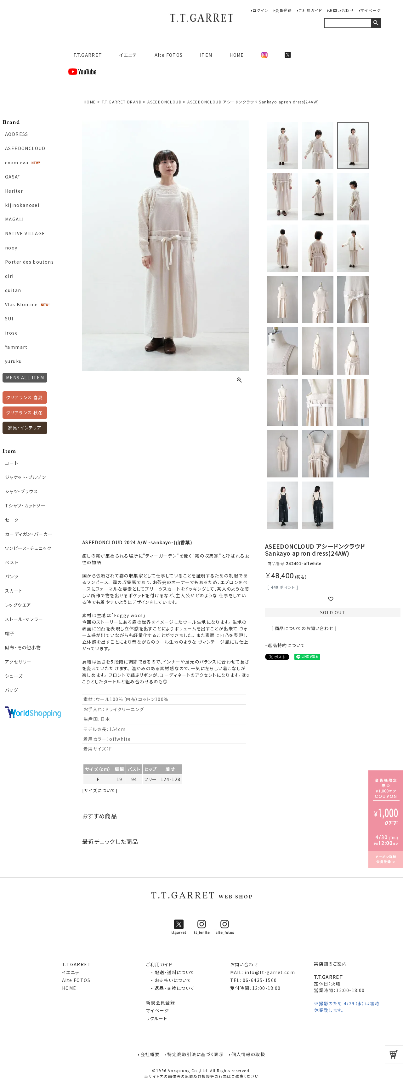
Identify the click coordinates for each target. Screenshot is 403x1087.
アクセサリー (18, 661)
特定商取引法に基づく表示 (195, 1054)
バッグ (11, 690)
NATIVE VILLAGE (25, 233)
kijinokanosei (22, 205)
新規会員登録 (160, 1002)
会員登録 (283, 10)
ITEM (206, 55)
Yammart (16, 347)
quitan (13, 290)
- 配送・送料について (170, 972)
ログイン (261, 10)
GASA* (12, 176)
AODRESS (16, 134)
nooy (11, 247)
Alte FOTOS (169, 55)
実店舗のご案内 (330, 964)
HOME (237, 55)
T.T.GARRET (85, 55)
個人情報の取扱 (248, 1054)
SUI (9, 318)
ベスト (12, 562)
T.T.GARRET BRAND (122, 101)
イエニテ (128, 55)
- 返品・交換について (170, 988)
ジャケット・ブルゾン (25, 477)
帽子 (10, 633)
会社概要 (150, 1054)
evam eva (16, 162)
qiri (9, 276)
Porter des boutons (29, 262)
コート (11, 463)
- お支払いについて (168, 980)
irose (11, 333)
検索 (376, 23)
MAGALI (14, 219)
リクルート (156, 1018)
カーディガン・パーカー (29, 534)
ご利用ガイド (310, 10)
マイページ (370, 10)
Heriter (14, 191)
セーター (14, 520)
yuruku (13, 361)
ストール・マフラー (24, 619)
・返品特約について (285, 645)
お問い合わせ (341, 10)
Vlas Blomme (21, 304)
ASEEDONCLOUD (25, 148)
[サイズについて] (100, 790)
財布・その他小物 (23, 647)
